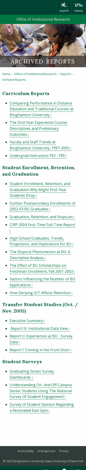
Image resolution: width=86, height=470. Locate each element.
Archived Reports (14, 80)
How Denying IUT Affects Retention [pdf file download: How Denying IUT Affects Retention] (41, 292)
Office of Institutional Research (43, 19)
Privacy (64, 451)
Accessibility (25, 451)
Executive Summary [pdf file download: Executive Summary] (27, 320)
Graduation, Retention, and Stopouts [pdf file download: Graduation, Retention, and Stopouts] (42, 216)
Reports (65, 74)
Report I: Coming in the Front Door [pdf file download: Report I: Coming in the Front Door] (40, 349)
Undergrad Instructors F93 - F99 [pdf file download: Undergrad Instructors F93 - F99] (38, 155)
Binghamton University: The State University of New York (28, 7)
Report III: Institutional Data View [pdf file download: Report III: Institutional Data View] (39, 328)
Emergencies (46, 451)
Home (6, 74)
